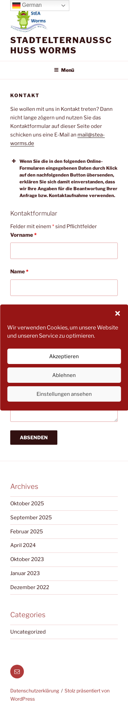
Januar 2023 (25, 573)
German (27, 5)
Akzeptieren (64, 356)
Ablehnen (64, 375)
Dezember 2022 (29, 587)
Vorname (23, 235)
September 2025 (31, 518)
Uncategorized (28, 632)
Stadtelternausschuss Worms (61, 45)
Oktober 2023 (27, 559)
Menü (64, 70)
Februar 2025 (26, 532)
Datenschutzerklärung (34, 690)
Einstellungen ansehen (64, 394)
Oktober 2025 (27, 503)
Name (19, 272)
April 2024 (23, 545)
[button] (117, 313)
